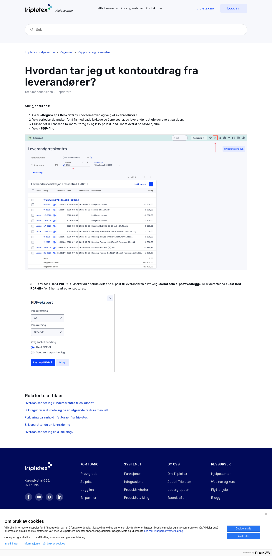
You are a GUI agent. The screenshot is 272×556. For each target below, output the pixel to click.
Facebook (28, 497)
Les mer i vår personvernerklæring (163, 530)
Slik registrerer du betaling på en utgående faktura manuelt (66, 410)
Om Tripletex (177, 474)
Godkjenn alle (243, 528)
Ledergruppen (178, 490)
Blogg (215, 498)
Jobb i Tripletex (179, 482)
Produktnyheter (136, 490)
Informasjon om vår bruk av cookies (44, 543)
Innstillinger (11, 543)
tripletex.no (205, 8)
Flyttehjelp (219, 490)
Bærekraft (175, 498)
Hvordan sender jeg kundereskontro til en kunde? (59, 403)
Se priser (87, 482)
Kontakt (154, 8)
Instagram (49, 497)
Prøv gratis (88, 474)
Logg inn (234, 8)
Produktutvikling (136, 498)
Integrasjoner (134, 482)
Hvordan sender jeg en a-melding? (49, 432)
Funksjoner (132, 474)
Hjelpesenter (221, 474)
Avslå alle (243, 536)
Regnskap (66, 52)
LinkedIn (59, 497)
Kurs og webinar (132, 8)
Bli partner (88, 498)
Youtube (39, 497)
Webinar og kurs (223, 482)
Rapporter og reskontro (94, 52)
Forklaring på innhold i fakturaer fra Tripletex (56, 417)
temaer (106, 8)
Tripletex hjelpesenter (40, 52)
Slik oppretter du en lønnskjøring (47, 424)
